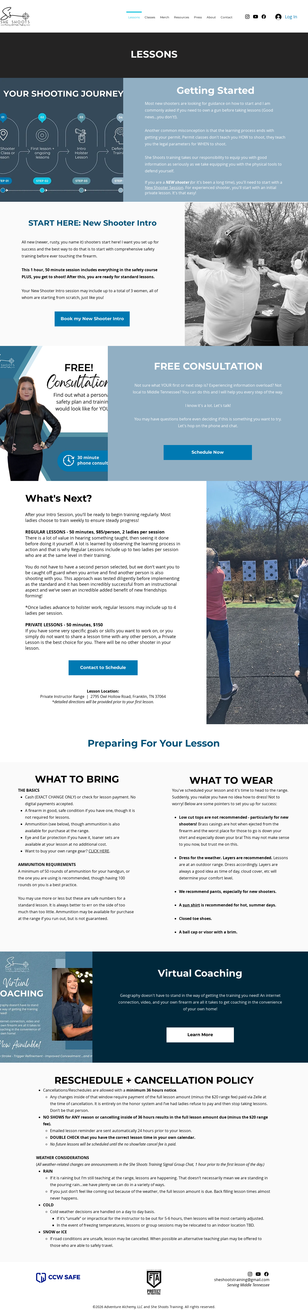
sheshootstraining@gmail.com (242, 1279)
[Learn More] (200, 1034)
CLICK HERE (99, 851)
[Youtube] (255, 17)
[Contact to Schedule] (103, 667)
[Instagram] (247, 17)
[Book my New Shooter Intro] (92, 318)
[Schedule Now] (208, 452)
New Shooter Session (164, 187)
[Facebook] (264, 17)
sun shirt (191, 905)
